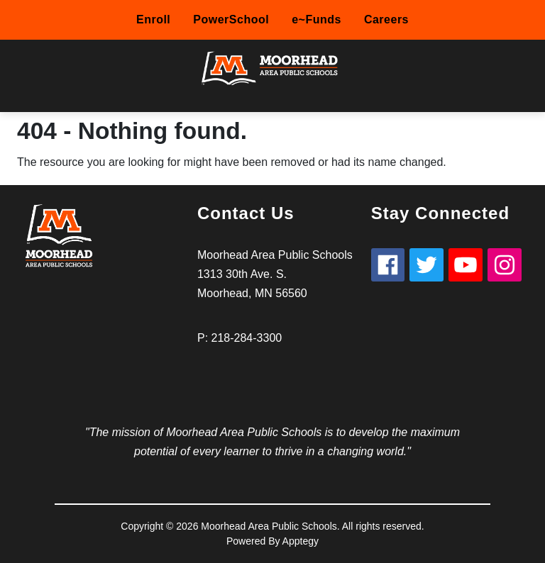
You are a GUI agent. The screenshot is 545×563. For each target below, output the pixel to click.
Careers (386, 19)
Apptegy (300, 541)
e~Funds (316, 19)
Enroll (153, 19)
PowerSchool (231, 19)
